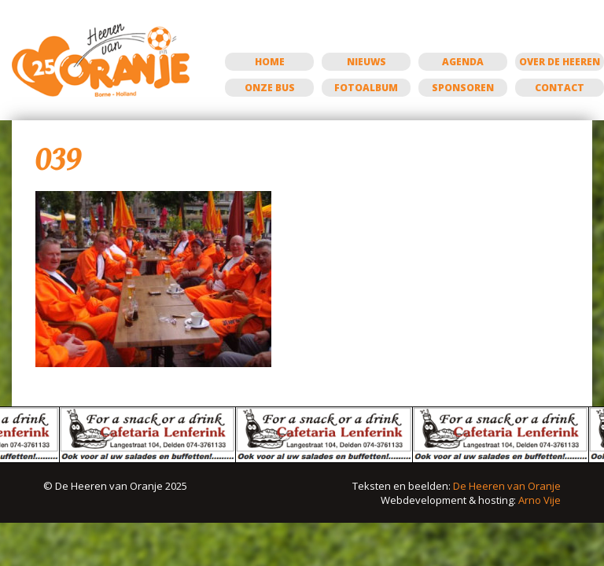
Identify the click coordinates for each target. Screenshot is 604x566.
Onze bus (270, 87)
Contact (559, 87)
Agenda (463, 61)
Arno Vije (539, 500)
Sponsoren (463, 87)
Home (270, 61)
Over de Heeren (559, 61)
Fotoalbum (366, 87)
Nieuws (366, 61)
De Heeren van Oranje (507, 486)
